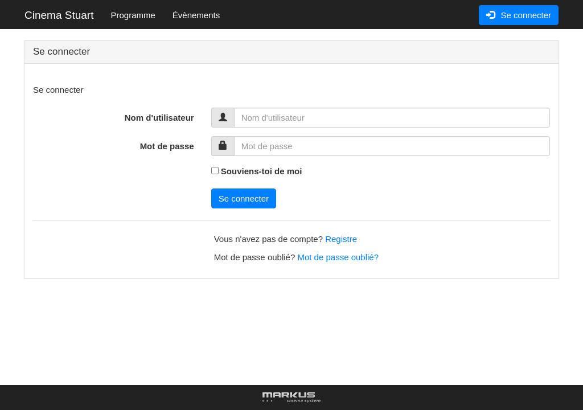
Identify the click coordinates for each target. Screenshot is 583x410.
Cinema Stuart (58, 15)
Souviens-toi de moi (261, 171)
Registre (341, 239)
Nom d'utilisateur (159, 117)
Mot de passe (167, 146)
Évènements (196, 15)
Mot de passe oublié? (338, 257)
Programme (132, 15)
